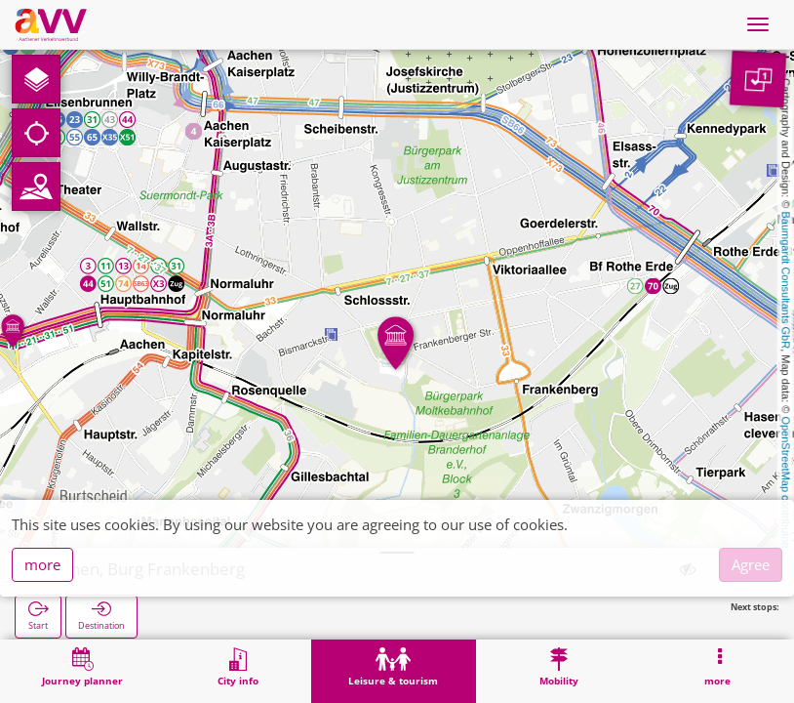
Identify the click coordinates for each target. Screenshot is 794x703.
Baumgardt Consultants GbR (786, 281)
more (42, 564)
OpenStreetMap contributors (786, 483)
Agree (751, 564)
